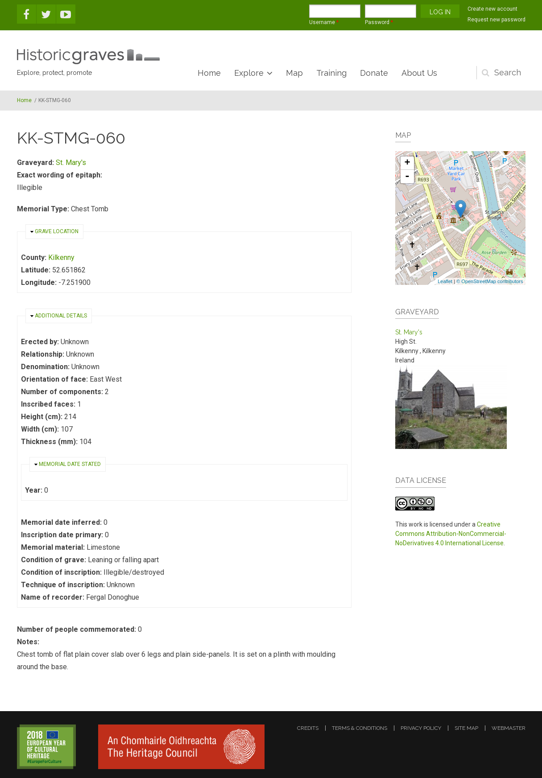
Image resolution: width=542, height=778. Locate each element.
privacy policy (421, 728)
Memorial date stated (70, 464)
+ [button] (407, 163)
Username (324, 22)
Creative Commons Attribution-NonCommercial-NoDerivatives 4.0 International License (450, 534)
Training (331, 73)
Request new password (496, 19)
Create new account (492, 9)
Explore (249, 73)
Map (294, 73)
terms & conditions (359, 728)
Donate (374, 73)
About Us (419, 73)
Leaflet (445, 281)
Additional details (61, 316)
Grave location (57, 231)
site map (466, 728)
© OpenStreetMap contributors (489, 281)
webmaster (508, 728)
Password (379, 22)
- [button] (407, 176)
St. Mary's (71, 162)
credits (308, 728)
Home (209, 73)
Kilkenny (61, 257)
